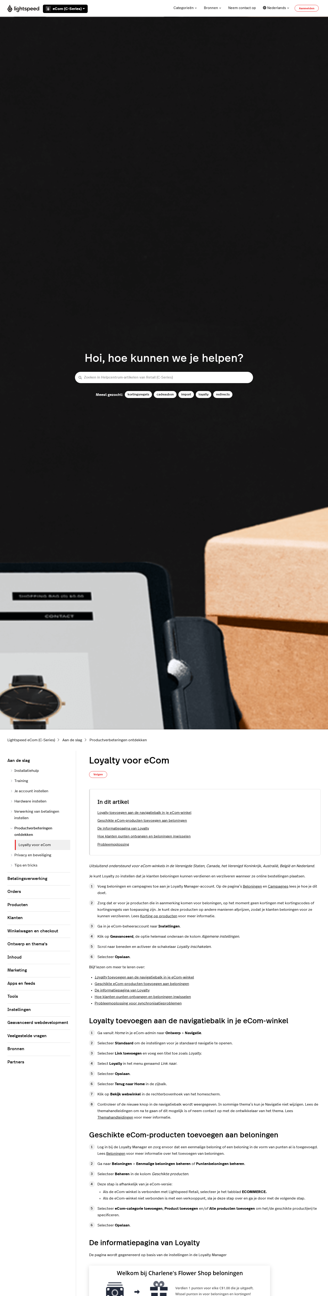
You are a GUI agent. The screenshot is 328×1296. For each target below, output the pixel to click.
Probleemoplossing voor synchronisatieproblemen (138, 1003)
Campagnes (278, 886)
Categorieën (185, 8)
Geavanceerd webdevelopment (37, 1023)
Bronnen (212, 8)
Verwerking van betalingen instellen (34, 815)
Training (19, 781)
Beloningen (252, 886)
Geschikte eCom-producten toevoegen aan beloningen (142, 820)
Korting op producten (158, 916)
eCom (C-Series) (65, 8)
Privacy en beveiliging (30, 855)
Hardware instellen (28, 801)
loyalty (204, 394)
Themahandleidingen (115, 1117)
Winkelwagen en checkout (32, 931)
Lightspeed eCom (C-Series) (31, 740)
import (186, 394)
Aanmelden (306, 8)
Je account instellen (29, 791)
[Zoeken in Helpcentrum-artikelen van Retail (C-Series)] (164, 377)
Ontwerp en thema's (27, 944)
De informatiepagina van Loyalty (123, 828)
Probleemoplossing (113, 844)
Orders (14, 892)
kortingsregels (138, 394)
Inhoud (14, 957)
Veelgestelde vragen (27, 1036)
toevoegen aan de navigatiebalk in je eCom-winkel (144, 977)
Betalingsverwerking (27, 879)
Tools (12, 996)
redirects (223, 394)
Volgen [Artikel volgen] (98, 774)
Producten (17, 905)
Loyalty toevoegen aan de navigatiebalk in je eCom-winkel (144, 813)
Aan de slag (72, 740)
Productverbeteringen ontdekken (118, 740)
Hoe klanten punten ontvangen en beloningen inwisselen (144, 836)
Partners (15, 1062)
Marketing (17, 970)
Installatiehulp (24, 771)
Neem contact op (242, 8)
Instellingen (19, 1010)
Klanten (15, 918)
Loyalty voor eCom (35, 845)
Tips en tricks (23, 865)
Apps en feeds (21, 984)
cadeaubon (165, 394)
